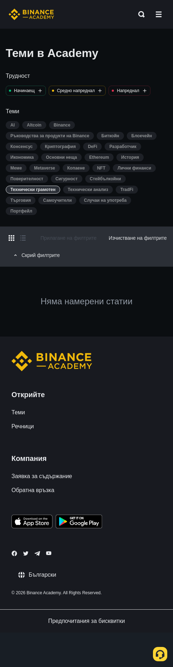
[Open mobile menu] (158, 14)
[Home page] (31, 14)
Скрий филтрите (36, 255)
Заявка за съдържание (41, 476)
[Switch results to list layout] (23, 238)
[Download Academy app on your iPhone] (32, 522)
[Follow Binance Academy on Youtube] (49, 553)
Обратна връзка (32, 490)
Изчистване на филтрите (138, 238)
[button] (158, 14)
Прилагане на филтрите (68, 238)
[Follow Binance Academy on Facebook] (14, 553)
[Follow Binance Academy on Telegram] (37, 553)
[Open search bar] (139, 14)
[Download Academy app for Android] (79, 522)
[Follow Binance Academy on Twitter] (26, 553)
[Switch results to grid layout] (11, 238)
